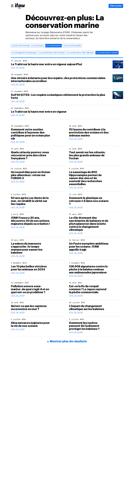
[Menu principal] (12, 6)
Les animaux (37, 46)
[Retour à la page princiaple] (20, 6)
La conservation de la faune (51, 53)
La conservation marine (107, 53)
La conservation (53, 46)
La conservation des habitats (80, 53)
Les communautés (72, 46)
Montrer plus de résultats (68, 341)
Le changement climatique (24, 53)
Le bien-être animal (20, 46)
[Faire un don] (116, 6)
